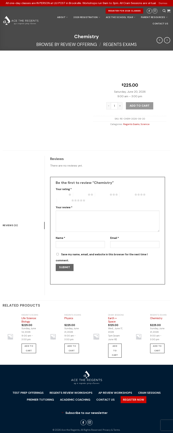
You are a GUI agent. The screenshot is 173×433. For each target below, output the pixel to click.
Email (114, 238)
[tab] (24, 225)
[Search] (164, 11)
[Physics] (53, 336)
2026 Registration (86, 17)
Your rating (64, 189)
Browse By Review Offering (66, 44)
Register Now (133, 400)
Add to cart (139, 106)
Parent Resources (154, 17)
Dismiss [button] (163, 3)
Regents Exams (120, 44)
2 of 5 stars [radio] (80, 194)
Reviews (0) (10, 225)
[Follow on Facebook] (149, 10)
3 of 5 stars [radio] (102, 194)
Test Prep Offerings (28, 393)
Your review (64, 207)
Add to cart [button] (29, 348)
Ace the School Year (120, 17)
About (62, 17)
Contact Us (160, 23)
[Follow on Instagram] (154, 10)
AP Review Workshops (115, 393)
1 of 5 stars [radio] (61, 194)
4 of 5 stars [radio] (127, 194)
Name (60, 238)
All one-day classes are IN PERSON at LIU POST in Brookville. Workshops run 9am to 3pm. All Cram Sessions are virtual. (81, 3)
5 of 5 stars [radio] (64, 200)
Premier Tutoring (40, 400)
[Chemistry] (138, 336)
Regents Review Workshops (71, 393)
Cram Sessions (149, 393)
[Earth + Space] (96, 337)
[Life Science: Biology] (10, 336)
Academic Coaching (75, 400)
